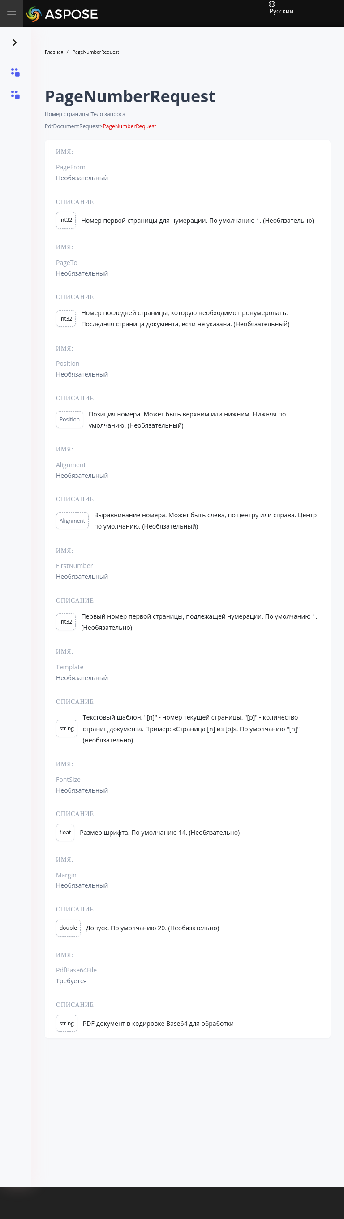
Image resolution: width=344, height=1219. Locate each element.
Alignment (72, 521)
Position (70, 419)
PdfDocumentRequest (72, 126)
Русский (281, 7)
